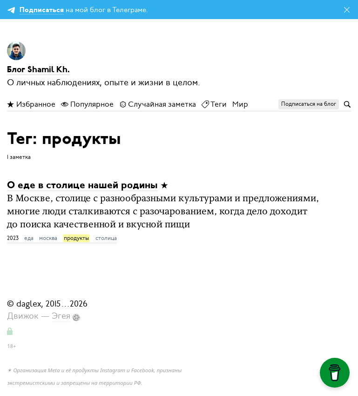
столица (106, 238)
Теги (214, 104)
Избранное (31, 104)
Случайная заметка (157, 104)
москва (48, 238)
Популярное (87, 104)
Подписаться (42, 10)
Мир (240, 104)
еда (29, 238)
